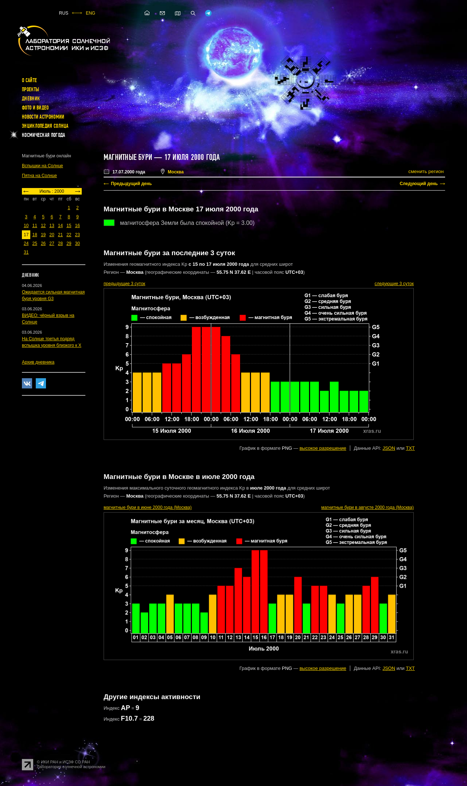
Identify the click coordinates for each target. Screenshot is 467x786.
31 (26, 252)
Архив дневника (38, 362)
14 (60, 225)
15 (68, 225)
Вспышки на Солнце (42, 165)
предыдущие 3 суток (124, 283)
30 (77, 243)
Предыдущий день (131, 183)
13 (51, 225)
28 (60, 243)
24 (26, 243)
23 (77, 234)
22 (68, 234)
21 (60, 234)
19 (43, 234)
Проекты (30, 89)
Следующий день (419, 183)
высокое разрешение (323, 448)
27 (51, 243)
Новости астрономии (43, 117)
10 (26, 225)
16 (77, 225)
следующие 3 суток (394, 283)
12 (43, 225)
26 (43, 243)
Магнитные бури (129, 157)
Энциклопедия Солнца (45, 126)
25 (34, 243)
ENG (90, 13)
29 (68, 243)
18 (34, 234)
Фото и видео (35, 107)
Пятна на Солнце (39, 175)
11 (34, 225)
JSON (388, 448)
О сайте (29, 80)
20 (51, 234)
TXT (410, 448)
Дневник (31, 98)
